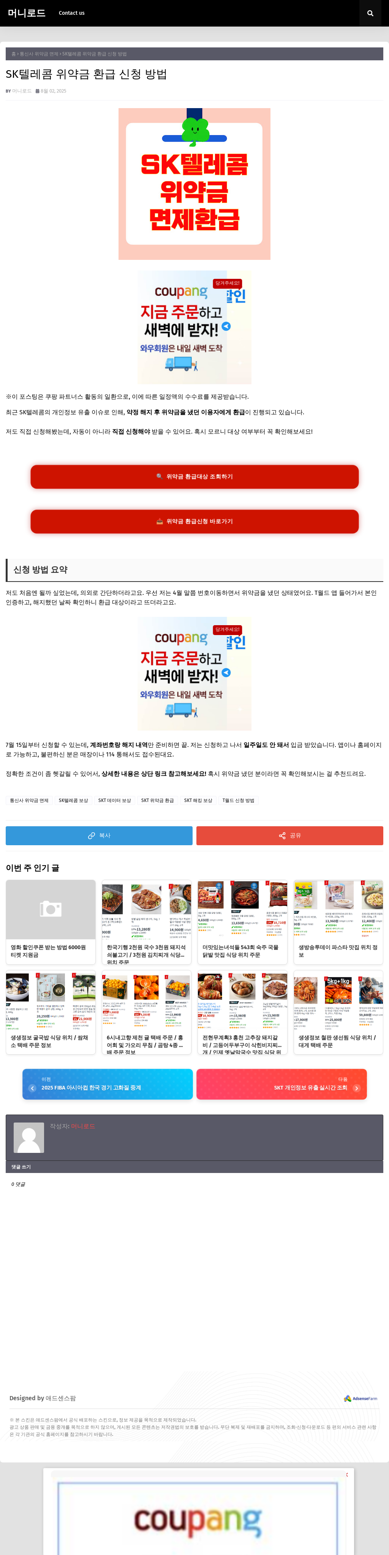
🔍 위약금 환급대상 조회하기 (194, 478)
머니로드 (27, 13)
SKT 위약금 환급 (157, 805)
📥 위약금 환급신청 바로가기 (194, 525)
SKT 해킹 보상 (198, 805)
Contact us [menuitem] (72, 13)
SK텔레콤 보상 (73, 805)
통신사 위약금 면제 (39, 54)
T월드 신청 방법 (239, 805)
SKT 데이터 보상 (114, 805)
